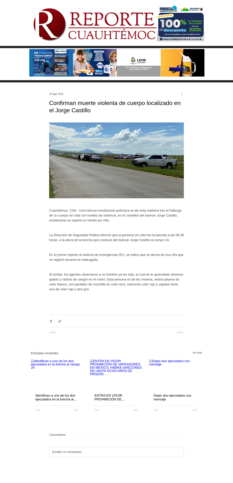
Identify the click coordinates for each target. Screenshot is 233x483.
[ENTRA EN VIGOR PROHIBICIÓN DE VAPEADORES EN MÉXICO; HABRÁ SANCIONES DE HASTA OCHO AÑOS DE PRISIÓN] (116, 374)
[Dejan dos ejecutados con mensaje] (175, 374)
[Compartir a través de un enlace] (60, 321)
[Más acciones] (181, 94)
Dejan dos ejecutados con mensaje (172, 397)
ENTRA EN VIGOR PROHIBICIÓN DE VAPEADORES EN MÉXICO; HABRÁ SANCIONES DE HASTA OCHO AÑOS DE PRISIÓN (115, 397)
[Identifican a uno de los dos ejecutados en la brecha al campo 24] (57, 374)
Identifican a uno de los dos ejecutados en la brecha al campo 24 (55, 397)
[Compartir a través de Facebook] (51, 321)
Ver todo (197, 352)
